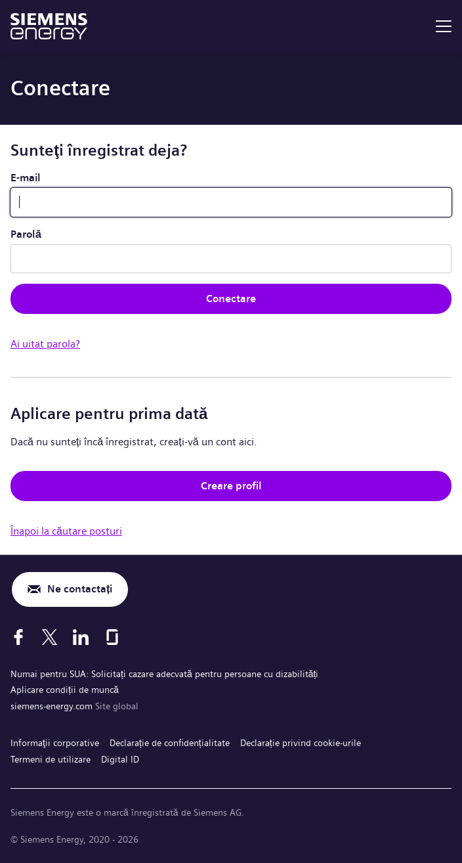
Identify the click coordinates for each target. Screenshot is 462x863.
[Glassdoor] (112, 637)
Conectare (231, 298)
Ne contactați (79, 589)
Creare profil (231, 485)
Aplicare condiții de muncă (64, 689)
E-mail (25, 177)
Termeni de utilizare (50, 759)
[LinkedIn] (81, 637)
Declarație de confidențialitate (170, 743)
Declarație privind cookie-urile (300, 743)
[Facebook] (18, 637)
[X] (49, 637)
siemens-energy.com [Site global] (52, 706)
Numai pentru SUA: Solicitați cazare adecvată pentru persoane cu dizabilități (164, 674)
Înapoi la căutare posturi (66, 531)
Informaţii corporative (54, 743)
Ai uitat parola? (45, 344)
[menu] (443, 26)
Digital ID (120, 759)
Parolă (25, 234)
